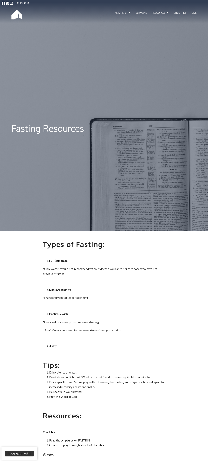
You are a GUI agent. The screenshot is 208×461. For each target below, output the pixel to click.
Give (194, 12)
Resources (160, 12)
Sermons (141, 12)
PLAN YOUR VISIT (19, 453)
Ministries (180, 12)
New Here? (123, 12)
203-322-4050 (22, 3)
